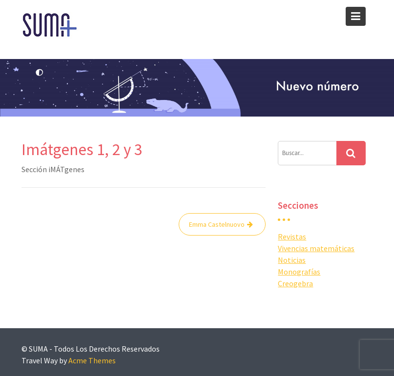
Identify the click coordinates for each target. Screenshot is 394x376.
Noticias (292, 260)
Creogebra (295, 283)
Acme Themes (92, 360)
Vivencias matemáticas (316, 248)
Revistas (292, 236)
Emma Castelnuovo (217, 224)
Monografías (299, 272)
